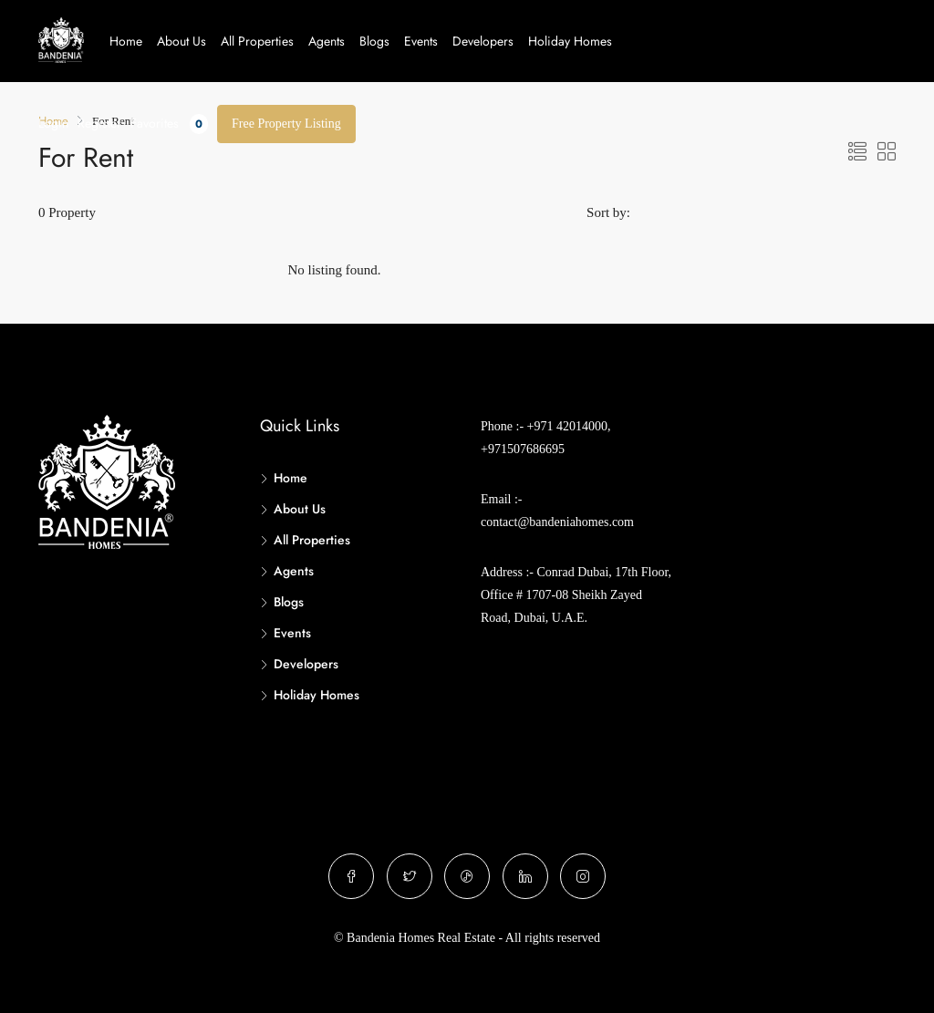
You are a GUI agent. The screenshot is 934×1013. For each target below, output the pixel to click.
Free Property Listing (286, 123)
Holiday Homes (570, 41)
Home (125, 41)
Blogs (374, 41)
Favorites (169, 124)
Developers (483, 41)
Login (53, 123)
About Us (181, 41)
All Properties (257, 41)
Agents (326, 41)
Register (99, 123)
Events (421, 41)
